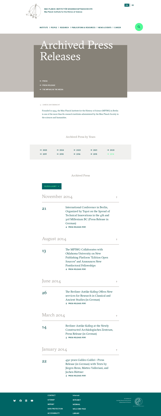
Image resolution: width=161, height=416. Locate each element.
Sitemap (51, 400)
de (133, 5)
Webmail (76, 404)
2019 (45, 154)
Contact (51, 395)
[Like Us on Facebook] (21, 400)
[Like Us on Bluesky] (14, 400)
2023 (78, 150)
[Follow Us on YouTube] (32, 400)
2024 (62, 150)
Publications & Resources (83, 27)
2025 (45, 150)
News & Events (104, 27)
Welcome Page (79, 409)
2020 (112, 150)
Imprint (51, 404)
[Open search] (139, 27)
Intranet (77, 400)
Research (64, 27)
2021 (95, 150)
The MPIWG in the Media (52, 89)
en (127, 5)
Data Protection (55, 408)
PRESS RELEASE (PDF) (77, 227)
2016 (78, 154)
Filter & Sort (51, 186)
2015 (95, 154)
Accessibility (54, 413)
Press (44, 81)
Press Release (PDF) (77, 269)
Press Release (48, 85)
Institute (44, 27)
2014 (112, 154)
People (54, 27)
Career (117, 27)
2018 (62, 154)
